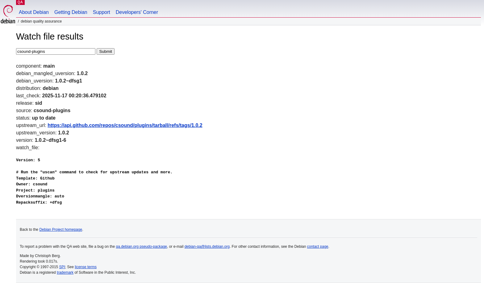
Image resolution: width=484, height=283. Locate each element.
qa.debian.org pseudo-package (141, 246)
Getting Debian (70, 12)
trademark (65, 272)
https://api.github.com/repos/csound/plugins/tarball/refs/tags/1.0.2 (125, 125)
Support (101, 12)
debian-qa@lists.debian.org (207, 246)
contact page (317, 246)
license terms (86, 267)
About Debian (34, 12)
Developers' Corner (137, 12)
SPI (62, 267)
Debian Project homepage (60, 229)
